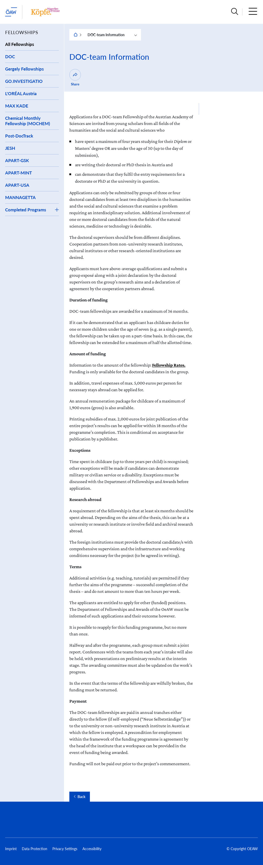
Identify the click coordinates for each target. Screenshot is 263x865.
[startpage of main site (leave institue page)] (11, 11)
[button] (234, 12)
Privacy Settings (64, 849)
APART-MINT (18, 172)
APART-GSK (17, 160)
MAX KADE (16, 106)
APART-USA (17, 185)
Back (81, 797)
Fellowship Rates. (168, 365)
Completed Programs (25, 209)
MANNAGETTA (20, 197)
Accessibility (91, 849)
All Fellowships (19, 44)
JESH (10, 148)
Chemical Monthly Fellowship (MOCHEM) (27, 120)
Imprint (11, 849)
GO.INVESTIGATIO (24, 81)
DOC (10, 56)
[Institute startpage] (45, 12)
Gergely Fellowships (24, 69)
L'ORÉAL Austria (21, 93)
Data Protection (34, 849)
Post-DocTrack (19, 136)
